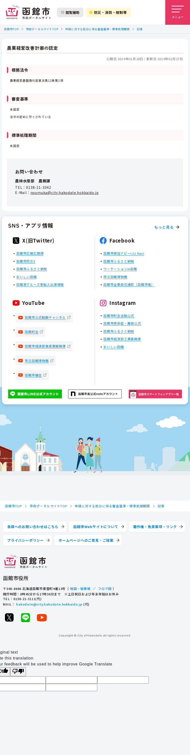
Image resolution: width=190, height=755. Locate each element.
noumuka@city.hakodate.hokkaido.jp (64, 192)
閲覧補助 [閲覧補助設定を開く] (70, 12)
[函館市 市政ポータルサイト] (28, 12)
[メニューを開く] (177, 12)
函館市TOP (11, 29)
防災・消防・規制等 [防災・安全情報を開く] (108, 12)
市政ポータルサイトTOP (42, 29)
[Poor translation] (18, 671)
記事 (140, 29)
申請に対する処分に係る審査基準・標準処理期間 (97, 29)
